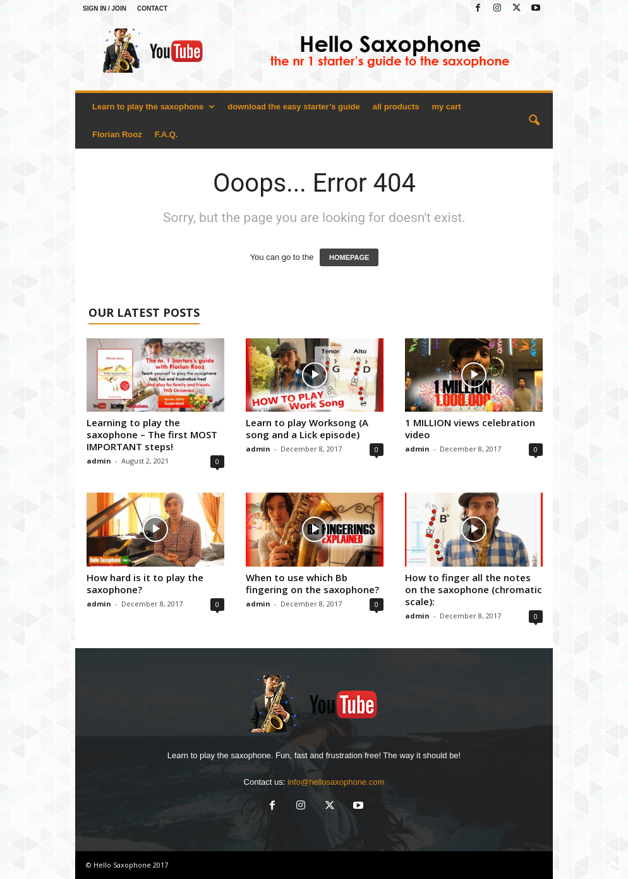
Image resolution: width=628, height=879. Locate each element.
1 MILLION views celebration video (470, 428)
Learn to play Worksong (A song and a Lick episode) (307, 428)
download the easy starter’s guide (293, 106)
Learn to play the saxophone (153, 107)
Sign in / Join (104, 8)
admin (99, 460)
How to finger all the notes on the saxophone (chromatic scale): (473, 589)
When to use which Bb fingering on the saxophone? (312, 583)
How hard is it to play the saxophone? (145, 583)
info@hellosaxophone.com (335, 782)
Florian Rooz (117, 134)
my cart (446, 106)
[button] (534, 121)
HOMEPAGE (349, 257)
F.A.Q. (166, 134)
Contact (152, 8)
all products (396, 106)
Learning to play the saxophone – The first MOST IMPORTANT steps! (152, 434)
